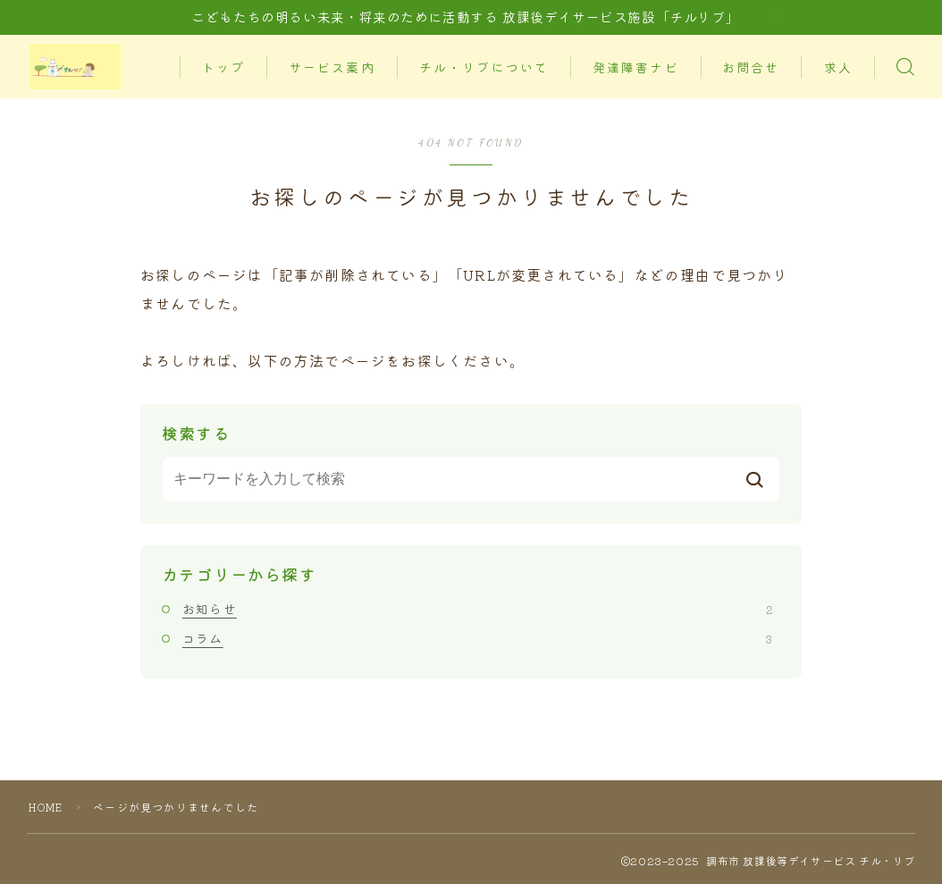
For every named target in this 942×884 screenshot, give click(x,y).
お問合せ (757, 47)
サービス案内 (339, 47)
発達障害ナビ (642, 47)
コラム (477, 638)
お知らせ (477, 609)
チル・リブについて (490, 47)
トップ (230, 47)
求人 (222, 89)
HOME (48, 806)
